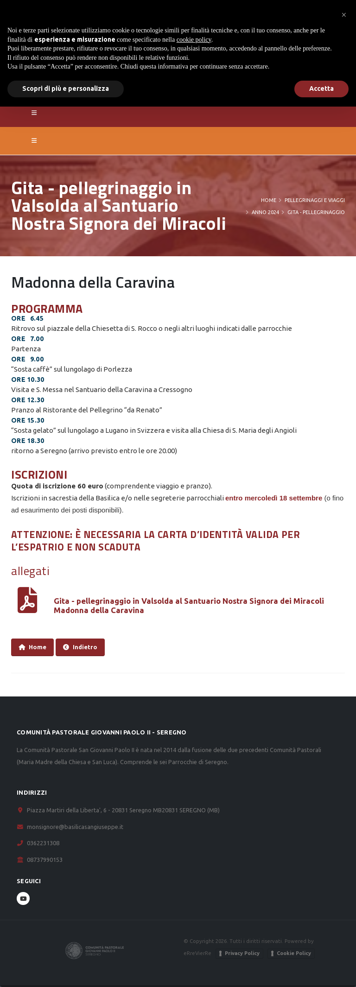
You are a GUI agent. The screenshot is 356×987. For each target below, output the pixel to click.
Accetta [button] (321, 88)
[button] (344, 14)
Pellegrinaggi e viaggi (315, 200)
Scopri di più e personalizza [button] (65, 88)
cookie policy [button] (194, 39)
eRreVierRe (197, 953)
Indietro (80, 647)
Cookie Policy (294, 953)
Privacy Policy (242, 953)
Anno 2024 (265, 212)
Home (268, 200)
